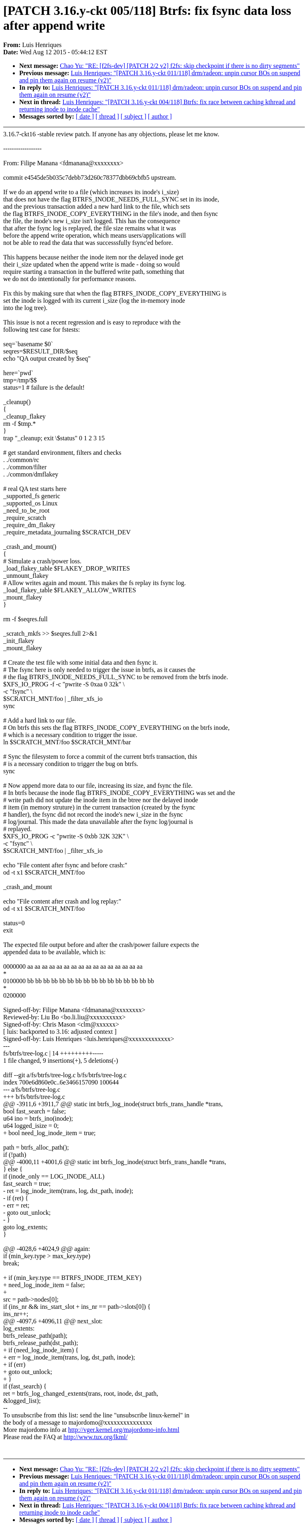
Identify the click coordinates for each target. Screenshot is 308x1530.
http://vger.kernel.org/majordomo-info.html (123, 1429)
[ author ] (160, 116)
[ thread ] (107, 116)
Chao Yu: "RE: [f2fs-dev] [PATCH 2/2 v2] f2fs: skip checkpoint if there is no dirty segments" (180, 65)
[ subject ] (133, 116)
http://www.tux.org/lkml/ (95, 1436)
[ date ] (85, 116)
